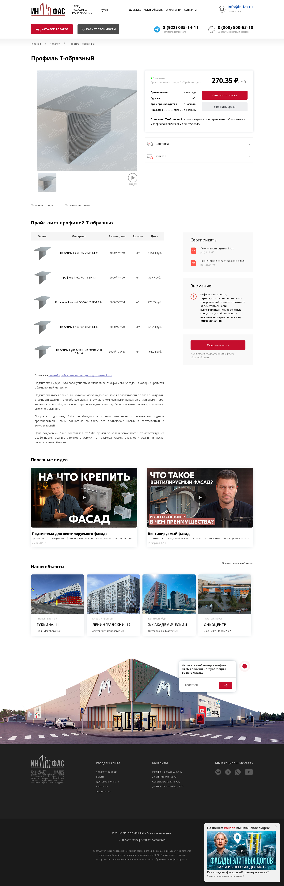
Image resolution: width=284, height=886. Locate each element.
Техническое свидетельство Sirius (222, 261)
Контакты (190, 9)
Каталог (55, 43)
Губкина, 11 (48, 624)
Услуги (100, 776)
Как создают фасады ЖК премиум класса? (241, 874)
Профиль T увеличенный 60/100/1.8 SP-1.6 (79, 351)
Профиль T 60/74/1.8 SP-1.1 (79, 277)
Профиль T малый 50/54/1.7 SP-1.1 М (79, 302)
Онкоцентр (215, 624)
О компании (173, 9)
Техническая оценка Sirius (217, 248)
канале (230, 828)
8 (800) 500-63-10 (235, 27)
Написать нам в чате (174, 31)
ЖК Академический (167, 624)
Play (84, 497)
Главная (36, 43)
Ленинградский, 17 (111, 624)
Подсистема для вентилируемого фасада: (84, 535)
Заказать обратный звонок (233, 31)
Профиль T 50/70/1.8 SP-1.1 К (79, 327)
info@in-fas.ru (240, 6)
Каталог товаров (106, 771)
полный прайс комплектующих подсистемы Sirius (80, 375)
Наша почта (234, 11)
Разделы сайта (108, 762)
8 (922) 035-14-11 (181, 27)
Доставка (135, 9)
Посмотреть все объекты (237, 563)
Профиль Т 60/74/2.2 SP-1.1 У (79, 253)
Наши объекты (153, 9)
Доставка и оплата (107, 781)
